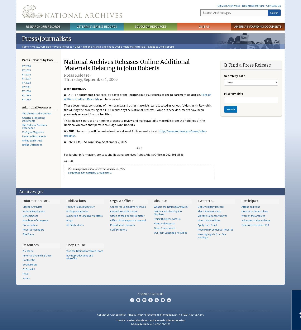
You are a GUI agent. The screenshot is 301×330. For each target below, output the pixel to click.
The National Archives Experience (34, 126)
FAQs (26, 273)
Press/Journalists (41, 46)
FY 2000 (26, 91)
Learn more (266, 323)
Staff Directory (118, 229)
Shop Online (76, 245)
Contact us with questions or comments (90, 173)
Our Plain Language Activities (170, 232)
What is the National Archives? (171, 206)
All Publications (75, 225)
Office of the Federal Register (127, 216)
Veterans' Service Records (97, 26)
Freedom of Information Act (161, 314)
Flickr (169, 300)
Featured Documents (34, 136)
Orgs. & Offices (121, 201)
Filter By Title (233, 93)
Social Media (30, 264)
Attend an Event (250, 206)
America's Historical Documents (33, 119)
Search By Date (234, 76)
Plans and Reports (164, 223)
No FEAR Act (186, 314)
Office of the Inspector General (128, 220)
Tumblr (150, 300)
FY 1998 (26, 99)
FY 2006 (26, 66)
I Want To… (206, 201)
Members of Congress (35, 220)
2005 (77, 46)
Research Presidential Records (215, 229)
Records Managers (33, 229)
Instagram (144, 300)
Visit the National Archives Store (84, 251)
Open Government (164, 228)
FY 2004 (26, 74)
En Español (29, 269)
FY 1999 (26, 95)
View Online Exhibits (209, 220)
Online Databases (32, 144)
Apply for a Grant (207, 225)
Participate (250, 201)
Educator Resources (150, 26)
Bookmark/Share (253, 5)
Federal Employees (34, 211)
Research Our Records (43, 26)
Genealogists (30, 216)
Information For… (36, 201)
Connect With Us (150, 294)
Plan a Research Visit (209, 211)
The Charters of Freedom (36, 113)
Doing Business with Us (167, 219)
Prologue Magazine (77, 211)
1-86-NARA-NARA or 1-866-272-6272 (150, 324)
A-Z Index (28, 251)
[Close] (296, 294)
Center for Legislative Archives (128, 206)
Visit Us (204, 26)
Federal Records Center (124, 211)
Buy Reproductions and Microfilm (79, 257)
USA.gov (199, 314)
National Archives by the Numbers (168, 213)
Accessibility (118, 314)
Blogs (69, 220)
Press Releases (63, 46)
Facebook (132, 300)
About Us (161, 201)
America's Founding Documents (257, 26)
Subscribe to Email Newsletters (84, 216)
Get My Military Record (211, 206)
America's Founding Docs (37, 255)
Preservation (30, 225)
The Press (28, 234)
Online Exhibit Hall (32, 140)
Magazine (33, 132)
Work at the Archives (253, 216)
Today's (80, 206)
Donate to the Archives (254, 211)
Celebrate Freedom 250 (255, 225)
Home (25, 46)
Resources (31, 245)
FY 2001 (26, 87)
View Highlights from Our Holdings (212, 235)
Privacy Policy (136, 314)
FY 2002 (26, 82)
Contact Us (273, 5)
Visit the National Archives (212, 216)
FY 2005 (26, 70)
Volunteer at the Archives (255, 220)
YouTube (156, 300)
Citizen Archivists (228, 5)
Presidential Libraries (122, 225)
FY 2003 (26, 78)
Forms (26, 278)
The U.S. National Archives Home (72, 11)
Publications (76, 201)
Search (274, 12)
